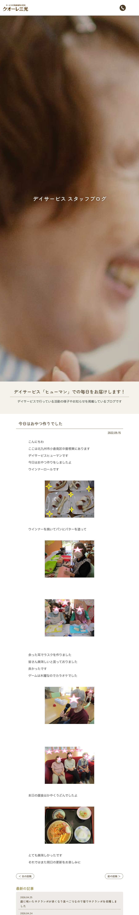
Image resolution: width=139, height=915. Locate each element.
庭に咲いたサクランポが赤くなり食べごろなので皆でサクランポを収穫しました (69, 901)
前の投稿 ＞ (114, 876)
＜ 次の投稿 (25, 876)
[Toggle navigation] (133, 8)
